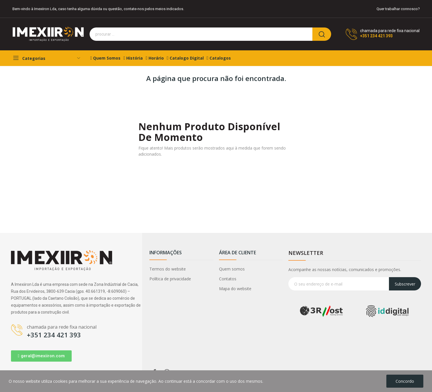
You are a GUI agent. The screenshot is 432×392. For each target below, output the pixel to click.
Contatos (227, 278)
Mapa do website (235, 288)
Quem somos (232, 269)
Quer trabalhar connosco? (398, 9)
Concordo (405, 381)
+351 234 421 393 (376, 36)
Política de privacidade (170, 278)
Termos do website (167, 269)
